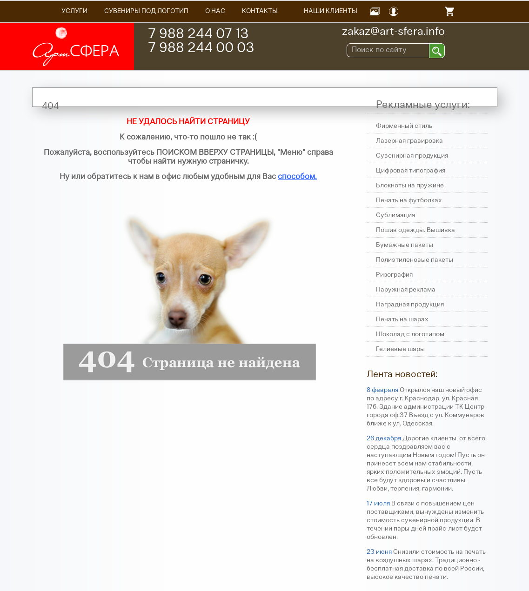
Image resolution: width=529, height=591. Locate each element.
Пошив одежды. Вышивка (415, 230)
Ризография (394, 275)
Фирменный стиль (404, 126)
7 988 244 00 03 (201, 48)
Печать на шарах (402, 319)
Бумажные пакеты (404, 245)
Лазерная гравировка (409, 141)
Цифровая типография (410, 170)
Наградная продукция (410, 304)
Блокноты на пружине (410, 185)
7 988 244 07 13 (198, 34)
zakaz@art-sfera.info (393, 32)
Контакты (260, 11)
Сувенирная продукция (412, 156)
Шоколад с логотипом (410, 334)
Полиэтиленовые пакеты (414, 260)
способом (296, 177)
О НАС (215, 11)
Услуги (74, 11)
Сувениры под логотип (146, 11)
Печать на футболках (409, 200)
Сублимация (395, 215)
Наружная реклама (405, 289)
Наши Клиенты (330, 11)
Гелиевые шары (400, 349)
